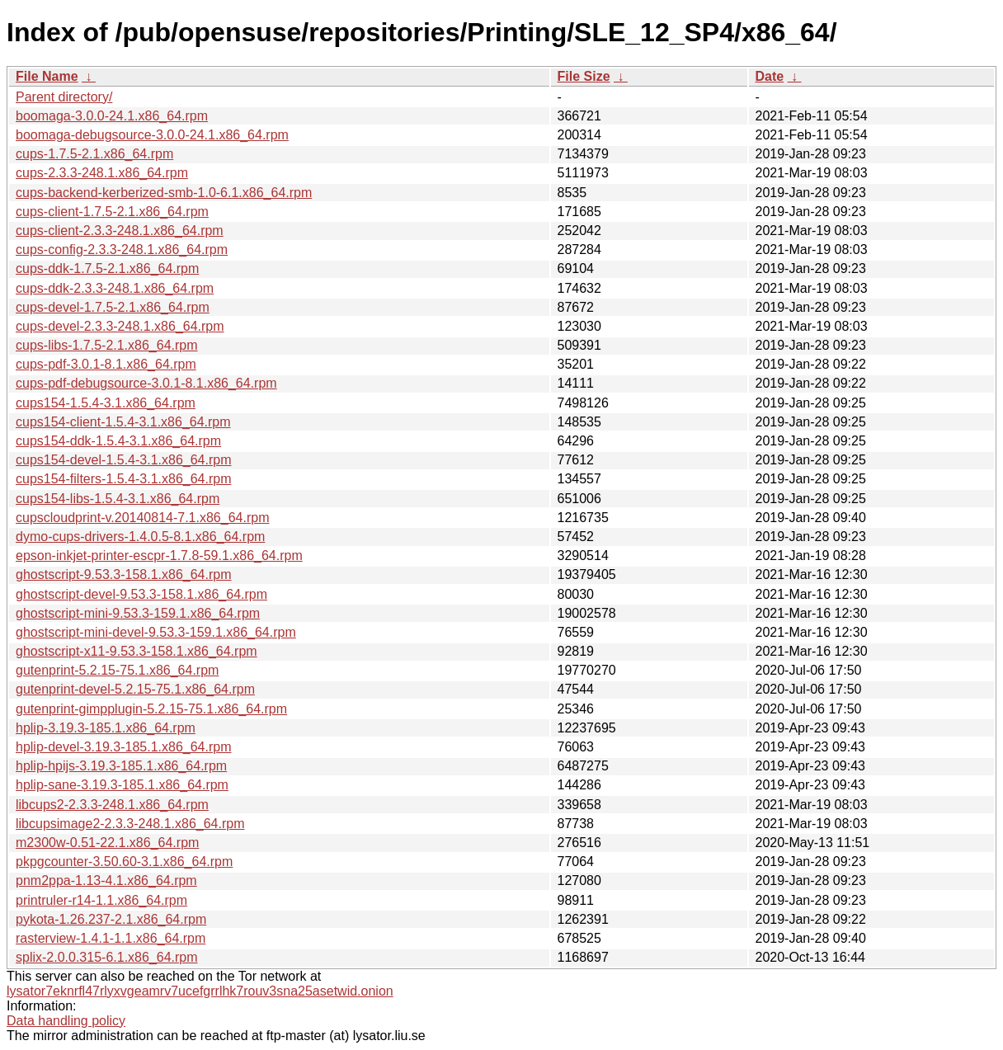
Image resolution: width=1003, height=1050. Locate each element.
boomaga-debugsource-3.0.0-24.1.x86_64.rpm (152, 135)
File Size (584, 76)
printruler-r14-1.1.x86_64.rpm (101, 900)
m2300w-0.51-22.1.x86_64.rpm (107, 843)
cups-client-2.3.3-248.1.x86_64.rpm (120, 231)
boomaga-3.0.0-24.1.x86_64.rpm (112, 116)
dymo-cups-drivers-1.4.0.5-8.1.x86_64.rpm (140, 537)
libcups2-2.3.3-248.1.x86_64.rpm (112, 805)
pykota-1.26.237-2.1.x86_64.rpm (111, 919)
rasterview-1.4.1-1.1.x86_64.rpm (110, 938)
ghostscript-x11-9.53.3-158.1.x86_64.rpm (136, 651)
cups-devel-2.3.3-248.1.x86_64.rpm (120, 326)
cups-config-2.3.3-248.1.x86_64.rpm (122, 249)
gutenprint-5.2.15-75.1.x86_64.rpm (117, 670)
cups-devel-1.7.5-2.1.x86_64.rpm (113, 307)
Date (770, 76)
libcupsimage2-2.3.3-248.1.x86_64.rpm (130, 824)
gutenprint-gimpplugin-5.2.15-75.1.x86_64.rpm (151, 709)
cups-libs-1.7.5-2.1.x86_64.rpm (107, 345)
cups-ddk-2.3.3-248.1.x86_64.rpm (115, 288)
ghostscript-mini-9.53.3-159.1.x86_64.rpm (138, 613)
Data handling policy (66, 1021)
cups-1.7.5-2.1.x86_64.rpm (94, 154)
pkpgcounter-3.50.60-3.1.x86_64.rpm (124, 862)
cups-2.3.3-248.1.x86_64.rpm (102, 173)
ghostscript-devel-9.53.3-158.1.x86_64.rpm (141, 594)
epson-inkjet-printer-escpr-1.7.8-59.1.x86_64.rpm (159, 556)
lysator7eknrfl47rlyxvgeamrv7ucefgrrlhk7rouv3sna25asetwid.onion (200, 991)
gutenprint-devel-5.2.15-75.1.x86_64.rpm (135, 689)
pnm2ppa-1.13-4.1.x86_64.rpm (106, 880)
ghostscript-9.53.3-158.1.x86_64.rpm (123, 574)
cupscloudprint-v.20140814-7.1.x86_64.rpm (142, 518)
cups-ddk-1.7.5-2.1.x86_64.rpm (107, 268)
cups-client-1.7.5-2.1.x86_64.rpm (112, 212)
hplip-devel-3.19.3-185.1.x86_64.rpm (124, 747)
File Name (47, 76)
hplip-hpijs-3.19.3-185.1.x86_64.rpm (121, 766)
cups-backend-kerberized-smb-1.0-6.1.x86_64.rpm (164, 193)
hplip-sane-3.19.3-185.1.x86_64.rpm (122, 785)
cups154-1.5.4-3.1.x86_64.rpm (105, 403)
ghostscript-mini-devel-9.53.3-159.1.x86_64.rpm (156, 632)
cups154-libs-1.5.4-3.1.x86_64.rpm (117, 499)
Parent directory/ (64, 97)
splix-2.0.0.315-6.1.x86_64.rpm (107, 957)
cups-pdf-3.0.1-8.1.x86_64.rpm (106, 364)
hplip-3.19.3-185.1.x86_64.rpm (105, 728)
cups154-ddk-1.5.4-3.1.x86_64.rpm (118, 441)
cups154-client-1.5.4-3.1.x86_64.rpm (123, 422)
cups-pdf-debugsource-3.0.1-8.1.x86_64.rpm (146, 383)
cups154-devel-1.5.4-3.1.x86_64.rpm (124, 460)
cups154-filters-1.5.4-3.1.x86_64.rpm (123, 479)
